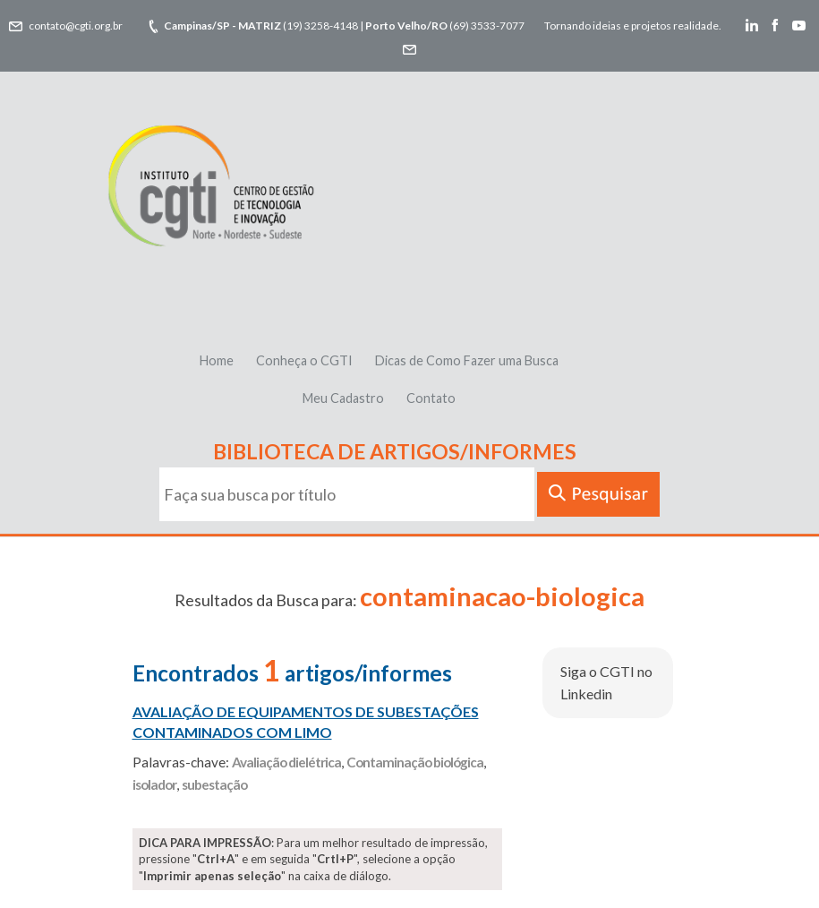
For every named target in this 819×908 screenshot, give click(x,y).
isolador (154, 784)
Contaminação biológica (414, 762)
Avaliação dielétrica (286, 762)
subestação (214, 784)
